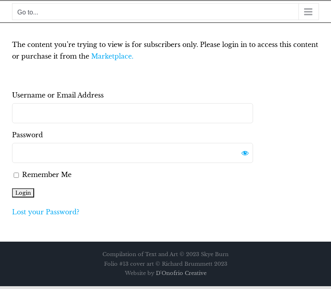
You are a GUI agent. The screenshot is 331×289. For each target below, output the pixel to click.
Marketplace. (112, 56)
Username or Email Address (58, 95)
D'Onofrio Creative (181, 273)
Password (27, 135)
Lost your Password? (45, 212)
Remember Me (43, 175)
